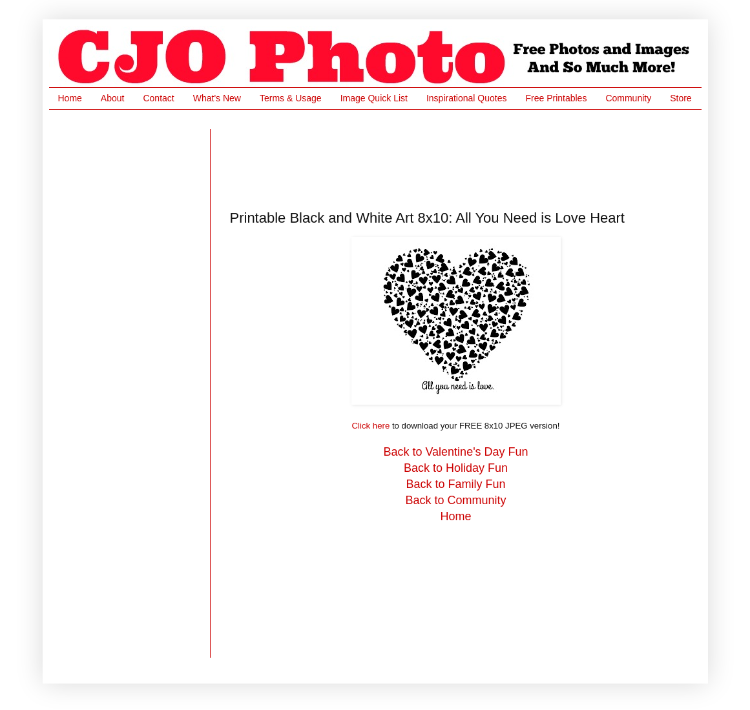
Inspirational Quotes (466, 98)
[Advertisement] (465, 158)
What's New (217, 98)
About (113, 98)
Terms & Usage (291, 98)
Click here (371, 426)
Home (70, 98)
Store (680, 98)
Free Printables (556, 98)
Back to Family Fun (455, 484)
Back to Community (455, 500)
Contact (158, 98)
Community (628, 98)
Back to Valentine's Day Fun (455, 451)
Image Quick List (374, 98)
